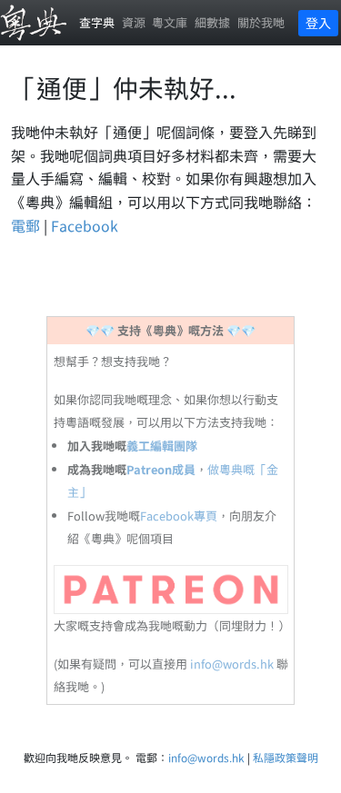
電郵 (25, 225)
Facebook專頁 (178, 515)
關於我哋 (261, 22)
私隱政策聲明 (285, 757)
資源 (133, 22)
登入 (318, 23)
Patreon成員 (161, 469)
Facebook (84, 225)
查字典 (97, 22)
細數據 (212, 22)
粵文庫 (169, 22)
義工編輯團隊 (161, 445)
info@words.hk (232, 663)
